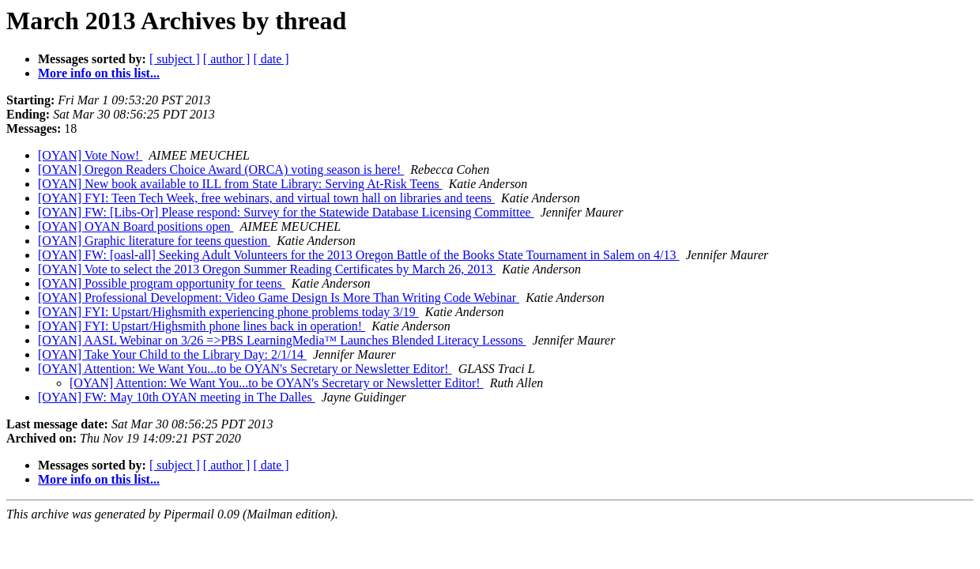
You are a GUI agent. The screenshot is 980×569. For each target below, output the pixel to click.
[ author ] (227, 59)
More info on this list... (99, 73)
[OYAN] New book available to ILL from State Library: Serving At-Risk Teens (240, 183)
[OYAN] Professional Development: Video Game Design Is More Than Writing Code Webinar (278, 297)
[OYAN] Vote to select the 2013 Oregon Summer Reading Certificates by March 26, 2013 (267, 269)
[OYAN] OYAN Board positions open (136, 226)
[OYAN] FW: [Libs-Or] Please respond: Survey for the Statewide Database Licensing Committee (286, 212)
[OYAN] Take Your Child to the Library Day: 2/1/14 (172, 354)
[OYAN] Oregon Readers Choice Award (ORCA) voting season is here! (221, 169)
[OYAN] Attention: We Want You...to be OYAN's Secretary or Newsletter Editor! (245, 368)
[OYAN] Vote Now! (90, 155)
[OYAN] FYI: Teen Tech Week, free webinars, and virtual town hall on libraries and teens (266, 198)
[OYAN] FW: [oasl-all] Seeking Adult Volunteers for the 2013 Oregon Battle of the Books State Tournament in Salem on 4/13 (359, 255)
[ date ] (270, 59)
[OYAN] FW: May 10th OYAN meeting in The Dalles (176, 397)
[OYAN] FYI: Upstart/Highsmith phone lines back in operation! (201, 326)
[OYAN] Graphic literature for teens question (154, 240)
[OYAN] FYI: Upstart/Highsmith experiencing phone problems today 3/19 (228, 311)
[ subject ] (174, 59)
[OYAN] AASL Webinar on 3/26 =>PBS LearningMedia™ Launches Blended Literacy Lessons (282, 340)
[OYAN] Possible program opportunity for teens (161, 283)
